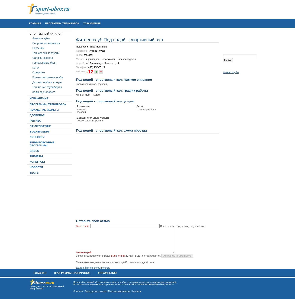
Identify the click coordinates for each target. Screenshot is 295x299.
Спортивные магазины (46, 43)
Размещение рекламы (95, 291)
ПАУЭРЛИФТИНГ (40, 126)
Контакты (136, 291)
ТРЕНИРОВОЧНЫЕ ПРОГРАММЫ (42, 144)
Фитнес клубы (231, 72)
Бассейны (38, 48)
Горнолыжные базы (44, 62)
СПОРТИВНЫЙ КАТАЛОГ (46, 33)
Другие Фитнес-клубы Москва (92, 267)
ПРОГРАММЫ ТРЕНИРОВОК (62, 23)
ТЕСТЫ (34, 172)
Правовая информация (119, 291)
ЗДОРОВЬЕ (37, 115)
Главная (35, 23)
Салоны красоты (42, 57)
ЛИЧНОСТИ (37, 137)
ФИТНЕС (35, 120)
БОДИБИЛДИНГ (40, 131)
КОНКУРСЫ (37, 161)
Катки (35, 67)
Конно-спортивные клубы (47, 77)
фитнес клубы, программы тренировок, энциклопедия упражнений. (144, 282)
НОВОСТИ (36, 167)
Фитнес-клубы (41, 38)
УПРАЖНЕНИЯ (91, 23)
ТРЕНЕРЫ (36, 156)
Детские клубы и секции (47, 82)
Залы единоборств (43, 91)
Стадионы (38, 72)
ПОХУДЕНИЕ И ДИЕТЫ (44, 109)
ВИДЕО (34, 150)
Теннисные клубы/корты (47, 87)
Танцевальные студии (45, 52)
